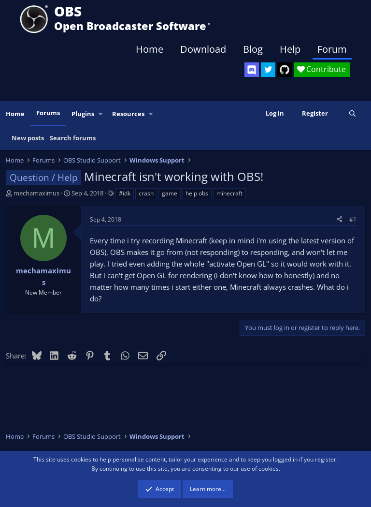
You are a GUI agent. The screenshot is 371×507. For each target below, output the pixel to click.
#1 (353, 219)
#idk (124, 193)
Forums (48, 112)
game (169, 193)
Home (149, 49)
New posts (28, 138)
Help (290, 49)
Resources (128, 113)
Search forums (73, 138)
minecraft (229, 193)
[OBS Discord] (251, 69)
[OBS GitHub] (284, 69)
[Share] (339, 219)
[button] (101, 114)
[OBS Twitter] (268, 69)
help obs (197, 193)
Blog (253, 49)
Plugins (82, 113)
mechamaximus (36, 193)
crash (146, 193)
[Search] (352, 113)
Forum (332, 49)
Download (203, 49)
